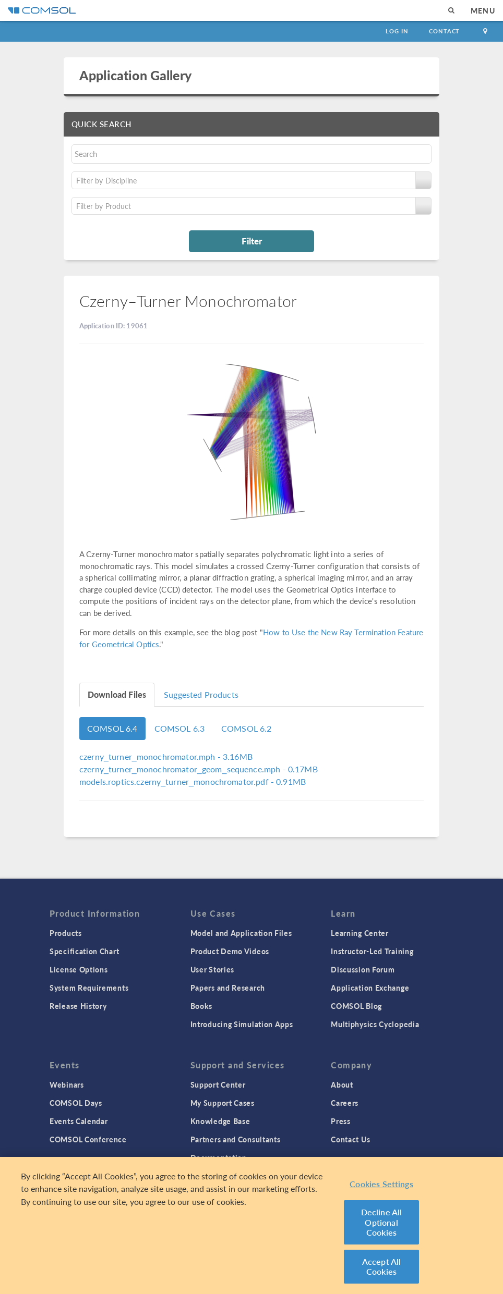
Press (341, 1121)
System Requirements (89, 987)
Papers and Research (227, 987)
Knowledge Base (220, 1121)
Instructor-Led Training (372, 951)
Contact (444, 31)
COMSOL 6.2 (246, 728)
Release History (78, 1006)
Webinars (67, 1084)
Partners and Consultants (235, 1139)
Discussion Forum (362, 969)
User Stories (212, 969)
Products (66, 933)
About (342, 1084)
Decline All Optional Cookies (381, 1222)
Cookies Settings (381, 1184)
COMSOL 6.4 (112, 728)
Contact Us (350, 1139)
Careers (344, 1103)
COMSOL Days (76, 1103)
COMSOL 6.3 (179, 728)
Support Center (218, 1084)
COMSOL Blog (356, 1006)
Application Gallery (135, 75)
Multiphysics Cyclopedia (375, 1024)
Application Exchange (370, 987)
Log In (397, 31)
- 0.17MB (198, 769)
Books (201, 1006)
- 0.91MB (192, 781)
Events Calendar (79, 1121)
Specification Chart (84, 951)
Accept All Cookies (381, 1266)
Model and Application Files (241, 933)
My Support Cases (222, 1103)
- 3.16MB (166, 756)
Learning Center (360, 933)
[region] (251, 1225)
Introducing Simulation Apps (241, 1024)
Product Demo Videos (229, 951)
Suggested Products (201, 694)
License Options (79, 969)
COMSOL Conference (88, 1139)
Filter (252, 241)
